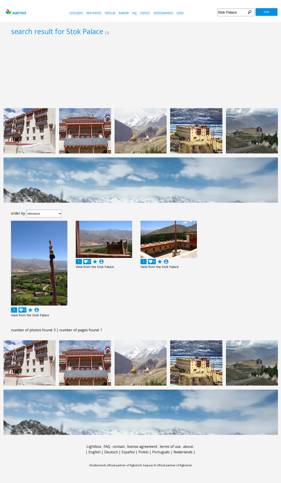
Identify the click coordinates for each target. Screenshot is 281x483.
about (188, 446)
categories (76, 13)
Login (180, 13)
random (124, 13)
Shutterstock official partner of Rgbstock (115, 465)
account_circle (36, 310)
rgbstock (15, 12)
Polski (143, 452)
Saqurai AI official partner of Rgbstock (167, 465)
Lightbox (93, 446)
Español (128, 452)
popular (110, 13)
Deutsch (111, 452)
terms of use (170, 446)
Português (161, 452)
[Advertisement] (140, 71)
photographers (163, 13)
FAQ (134, 13)
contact (145, 13)
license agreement (142, 446)
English (94, 452)
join (266, 12)
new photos (93, 13)
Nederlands (183, 452)
